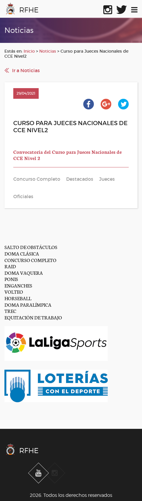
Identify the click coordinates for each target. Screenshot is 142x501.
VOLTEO (13, 291)
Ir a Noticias (26, 70)
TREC (10, 310)
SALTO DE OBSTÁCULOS (30, 246)
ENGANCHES (18, 285)
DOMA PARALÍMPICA (27, 304)
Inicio (29, 51)
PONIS (11, 278)
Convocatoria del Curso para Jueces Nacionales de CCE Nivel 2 (67, 154)
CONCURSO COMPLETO (30, 259)
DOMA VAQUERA (23, 272)
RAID (10, 266)
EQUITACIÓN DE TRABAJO (33, 317)
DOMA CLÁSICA (21, 253)
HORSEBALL (17, 298)
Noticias (47, 51)
